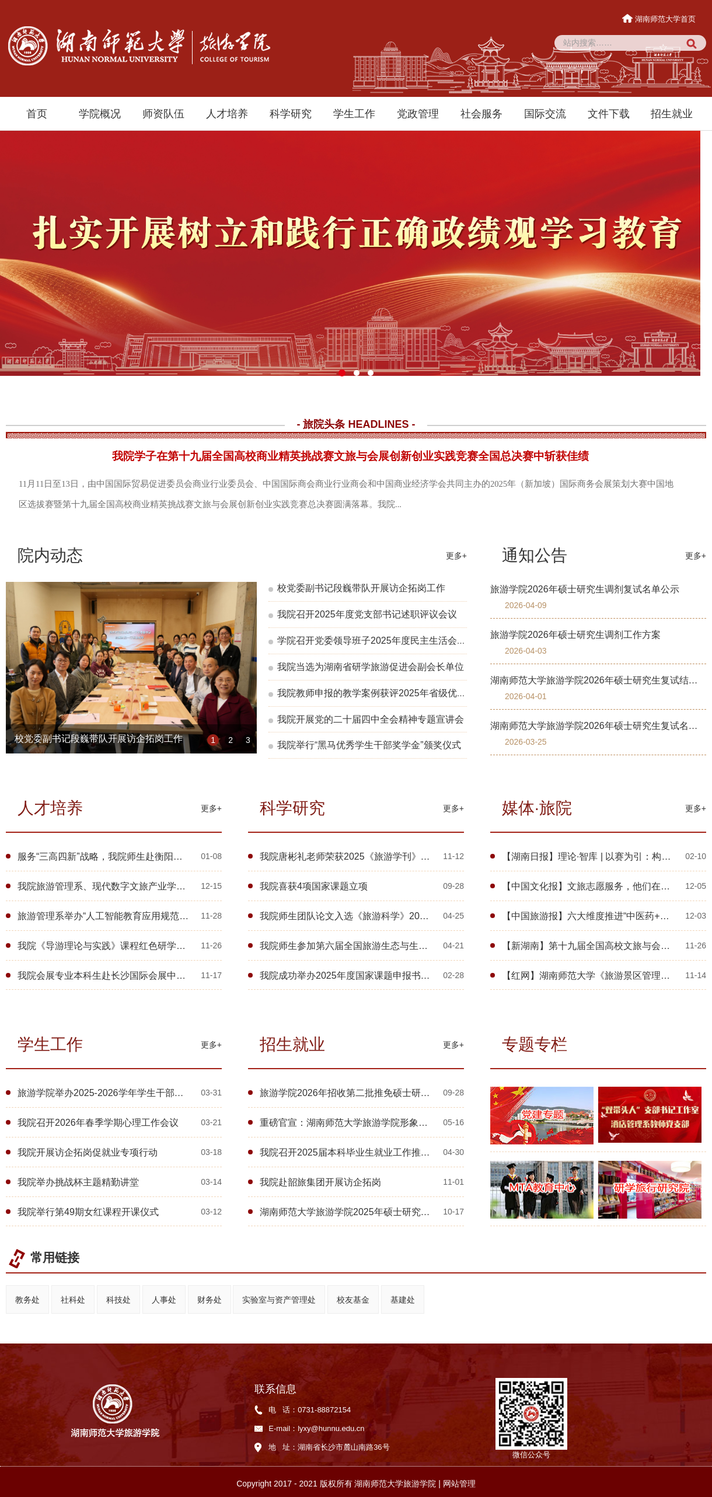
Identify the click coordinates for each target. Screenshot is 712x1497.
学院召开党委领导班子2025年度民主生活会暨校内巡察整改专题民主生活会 (432, 640)
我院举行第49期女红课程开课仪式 (88, 1212)
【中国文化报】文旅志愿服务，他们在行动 (590, 886)
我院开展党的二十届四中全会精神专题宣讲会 (370, 719)
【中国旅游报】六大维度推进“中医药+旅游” (592, 916)
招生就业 (672, 114)
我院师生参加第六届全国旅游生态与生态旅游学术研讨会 (376, 946)
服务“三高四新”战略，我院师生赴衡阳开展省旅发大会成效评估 (147, 856)
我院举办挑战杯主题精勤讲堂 (78, 1182)
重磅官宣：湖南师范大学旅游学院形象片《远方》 (362, 1123)
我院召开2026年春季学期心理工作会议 (98, 1123)
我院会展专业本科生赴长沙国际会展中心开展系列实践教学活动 (148, 975)
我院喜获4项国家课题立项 (314, 886)
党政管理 (418, 114)
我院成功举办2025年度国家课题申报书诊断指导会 (363, 975)
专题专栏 (534, 1044)
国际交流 (545, 114)
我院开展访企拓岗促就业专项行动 (88, 1152)
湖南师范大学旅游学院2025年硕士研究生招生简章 (363, 1212)
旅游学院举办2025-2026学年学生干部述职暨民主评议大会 (138, 1093)
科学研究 (291, 114)
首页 (36, 114)
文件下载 (609, 114)
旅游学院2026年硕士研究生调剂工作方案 (575, 635)
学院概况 (100, 114)
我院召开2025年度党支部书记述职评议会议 (367, 614)
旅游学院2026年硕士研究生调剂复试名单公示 (584, 589)
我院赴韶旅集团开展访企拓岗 (320, 1182)
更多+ (456, 555)
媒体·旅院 (537, 808)
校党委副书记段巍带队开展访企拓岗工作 (99, 740)
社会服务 (481, 114)
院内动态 (50, 555)
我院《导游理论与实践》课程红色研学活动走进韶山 (125, 946)
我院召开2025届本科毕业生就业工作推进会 (349, 1152)
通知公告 (534, 555)
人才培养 (227, 114)
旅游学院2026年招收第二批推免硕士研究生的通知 (363, 1093)
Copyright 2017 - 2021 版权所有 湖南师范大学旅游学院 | (339, 1483)
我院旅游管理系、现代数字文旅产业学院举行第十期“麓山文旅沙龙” (156, 886)
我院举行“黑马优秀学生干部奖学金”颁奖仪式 (369, 745)
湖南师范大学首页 (659, 19)
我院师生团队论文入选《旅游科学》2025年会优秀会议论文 (382, 916)
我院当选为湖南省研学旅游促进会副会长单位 (370, 667)
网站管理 (459, 1483)
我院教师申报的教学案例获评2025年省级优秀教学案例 (390, 693)
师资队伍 (163, 114)
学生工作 (354, 114)
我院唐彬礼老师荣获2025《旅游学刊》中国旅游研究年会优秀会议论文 (406, 856)
